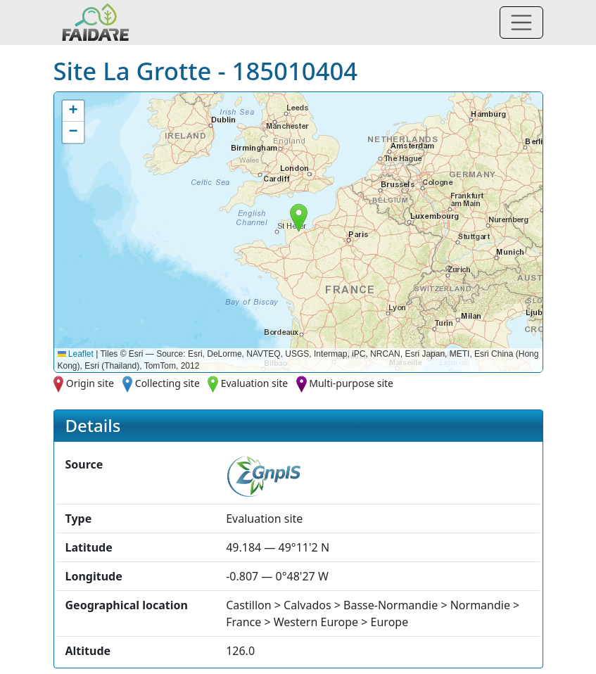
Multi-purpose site (351, 383)
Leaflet (76, 354)
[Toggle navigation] (521, 22)
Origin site (90, 383)
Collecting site (167, 383)
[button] (298, 217)
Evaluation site (255, 383)
